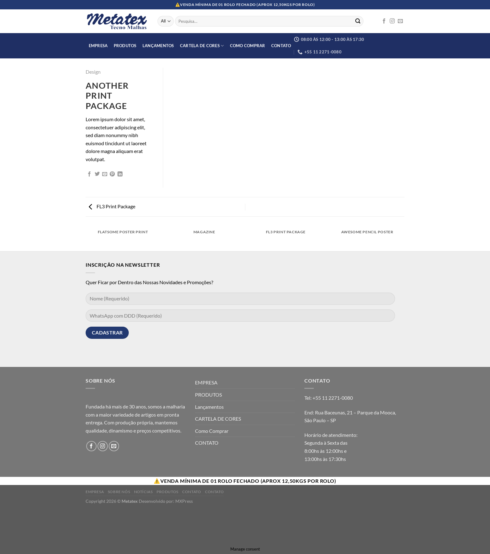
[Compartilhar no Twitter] (97, 174)
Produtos (167, 491)
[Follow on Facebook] (384, 21)
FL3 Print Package (112, 206)
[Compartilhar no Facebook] (89, 174)
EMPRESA (98, 45)
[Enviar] (357, 21)
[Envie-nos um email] (400, 21)
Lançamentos (158, 45)
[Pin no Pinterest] (112, 174)
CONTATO (281, 45)
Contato (191, 491)
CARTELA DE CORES (202, 46)
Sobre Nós (119, 491)
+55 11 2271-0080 (332, 398)
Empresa (95, 491)
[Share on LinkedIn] (120, 174)
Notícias (143, 491)
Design (93, 72)
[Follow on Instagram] (392, 21)
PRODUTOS (125, 45)
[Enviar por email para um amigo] (104, 174)
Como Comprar (247, 45)
